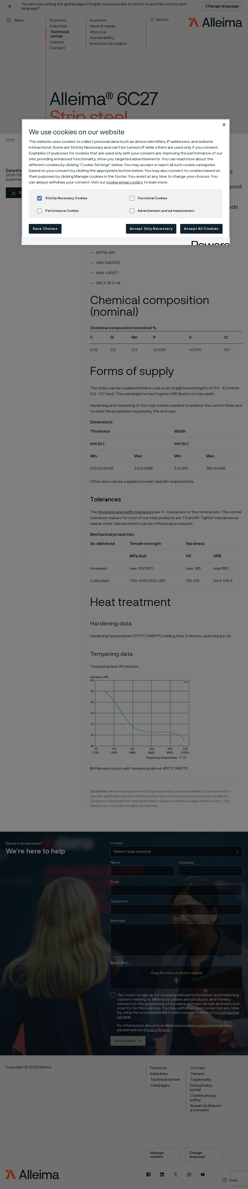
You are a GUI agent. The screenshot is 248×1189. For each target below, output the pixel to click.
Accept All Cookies (201, 228)
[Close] (224, 124)
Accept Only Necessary (151, 228)
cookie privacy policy (124, 182)
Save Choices (45, 228)
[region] (126, 182)
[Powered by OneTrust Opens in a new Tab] (209, 242)
